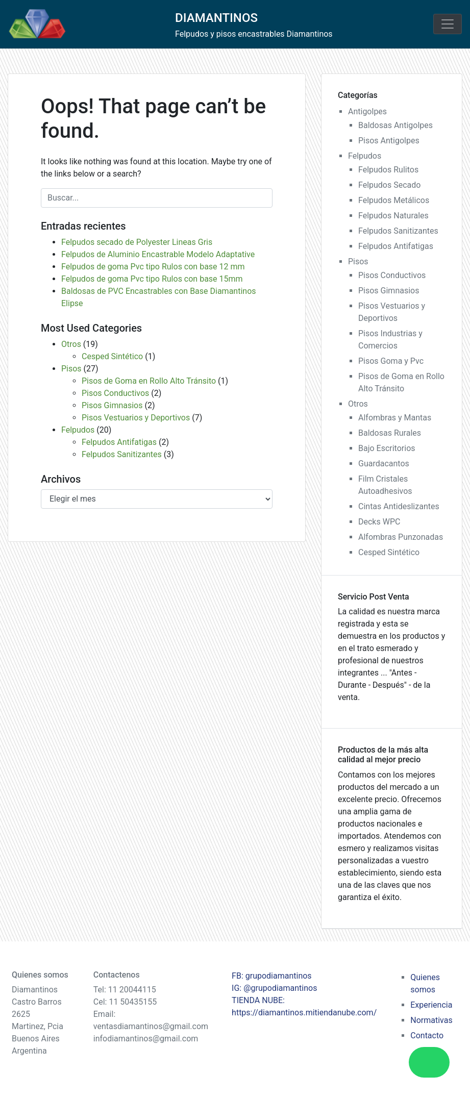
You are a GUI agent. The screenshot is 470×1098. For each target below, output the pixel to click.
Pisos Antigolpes (388, 140)
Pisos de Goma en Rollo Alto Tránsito (149, 381)
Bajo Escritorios (386, 448)
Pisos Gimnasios (112, 405)
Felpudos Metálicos (393, 200)
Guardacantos (383, 463)
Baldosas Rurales (389, 433)
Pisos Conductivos (115, 393)
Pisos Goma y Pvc (391, 361)
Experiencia (431, 1005)
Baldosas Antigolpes (395, 125)
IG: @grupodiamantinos (274, 988)
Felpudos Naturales (393, 215)
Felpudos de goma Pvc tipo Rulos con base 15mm (152, 279)
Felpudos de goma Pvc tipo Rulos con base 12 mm (153, 266)
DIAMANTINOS (216, 18)
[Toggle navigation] (447, 24)
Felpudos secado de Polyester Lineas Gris (136, 242)
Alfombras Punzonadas (400, 537)
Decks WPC (379, 522)
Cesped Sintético (112, 356)
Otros (71, 344)
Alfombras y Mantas (394, 417)
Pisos (71, 368)
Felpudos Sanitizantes (122, 454)
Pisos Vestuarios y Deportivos (136, 417)
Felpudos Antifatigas (119, 442)
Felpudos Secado (389, 185)
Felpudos (77, 430)
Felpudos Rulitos (388, 169)
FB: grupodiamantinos (272, 976)
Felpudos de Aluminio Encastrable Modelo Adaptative (158, 254)
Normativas (431, 1020)
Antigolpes (367, 111)
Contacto (426, 1035)
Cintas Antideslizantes (398, 506)
